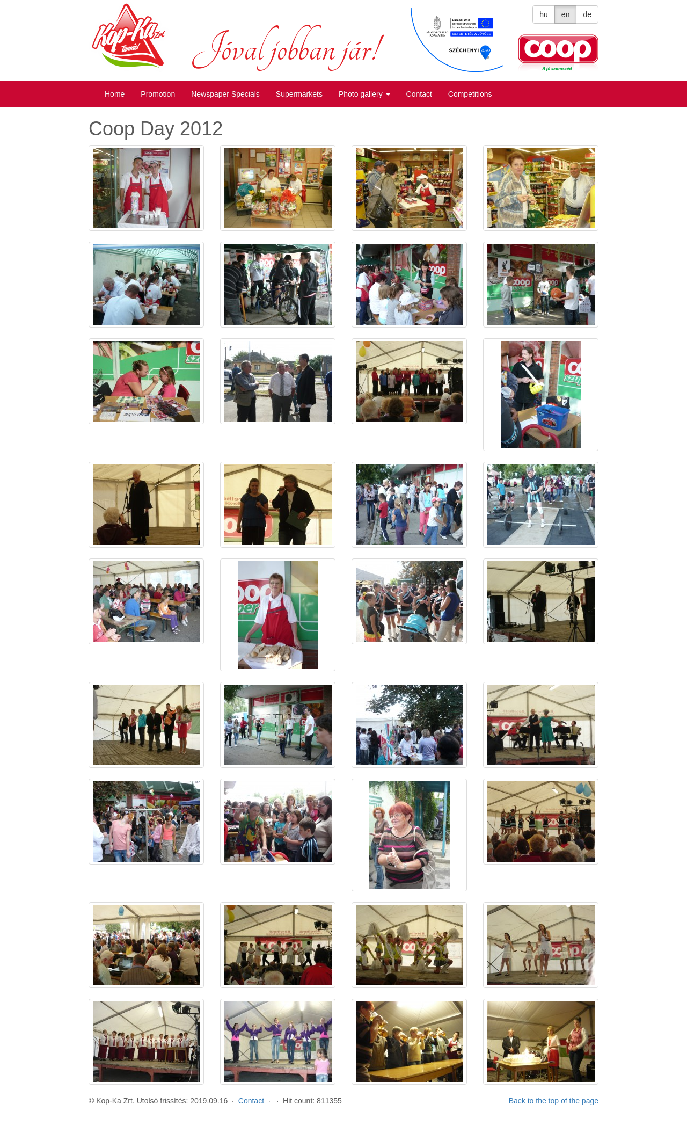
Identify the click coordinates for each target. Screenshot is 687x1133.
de (587, 14)
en (565, 14)
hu (543, 14)
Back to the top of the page (553, 1100)
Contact (419, 94)
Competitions (470, 94)
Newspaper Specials (225, 94)
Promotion (158, 94)
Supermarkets (299, 94)
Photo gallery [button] (364, 94)
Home (115, 94)
